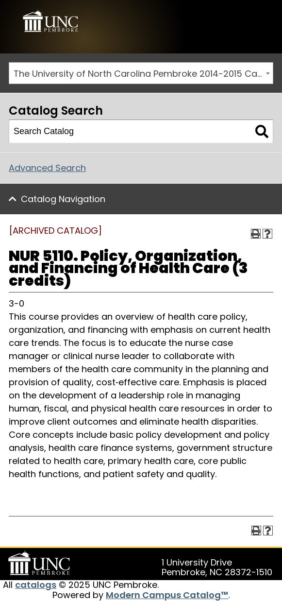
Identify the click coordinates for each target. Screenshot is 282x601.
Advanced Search (47, 168)
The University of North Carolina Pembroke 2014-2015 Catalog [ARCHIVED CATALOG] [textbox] (143, 74)
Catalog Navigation (63, 199)
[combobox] (141, 73)
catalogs (35, 585)
